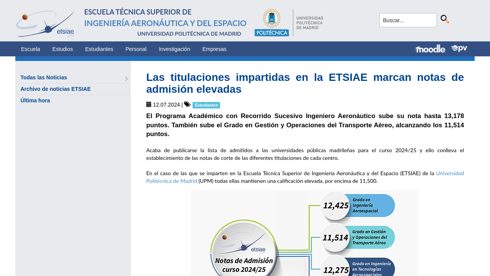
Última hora (35, 100)
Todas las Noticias (43, 77)
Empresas (215, 49)
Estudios (62, 49)
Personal (136, 49)
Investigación (174, 49)
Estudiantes (99, 49)
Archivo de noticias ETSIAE (55, 89)
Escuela (30, 49)
